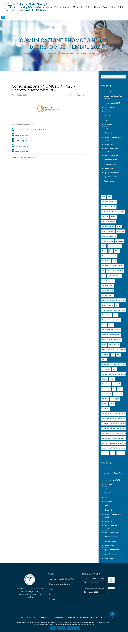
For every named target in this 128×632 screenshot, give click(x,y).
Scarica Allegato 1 (20, 135)
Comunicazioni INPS (112, 103)
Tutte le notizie (109, 181)
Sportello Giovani (110, 177)
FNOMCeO (39, 53)
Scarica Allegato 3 (20, 146)
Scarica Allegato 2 (20, 140)
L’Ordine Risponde (62, 7)
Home (27, 53)
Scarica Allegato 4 (20, 151)
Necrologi (108, 133)
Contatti (52, 594)
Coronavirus (109, 107)
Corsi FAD (108, 111)
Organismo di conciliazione (59, 584)
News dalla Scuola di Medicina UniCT (112, 150)
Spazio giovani (109, 168)
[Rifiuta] (125, 626)
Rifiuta (61, 628)
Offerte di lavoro (93, 7)
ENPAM (107, 116)
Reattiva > (32, 617)
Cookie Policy (73, 628)
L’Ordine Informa (44, 7)
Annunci (107, 92)
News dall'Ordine (110, 144)
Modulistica (78, 7)
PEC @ (121, 7)
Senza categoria (110, 164)
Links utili (52, 589)
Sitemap (52, 599)
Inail (106, 129)
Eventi (106, 120)
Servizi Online (109, 7)
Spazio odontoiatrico (112, 172)
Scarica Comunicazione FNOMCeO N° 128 (29, 130)
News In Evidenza (111, 155)
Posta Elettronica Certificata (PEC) (61, 579)
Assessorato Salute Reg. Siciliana (113, 97)
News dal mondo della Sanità (112, 138)
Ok (53, 628)
